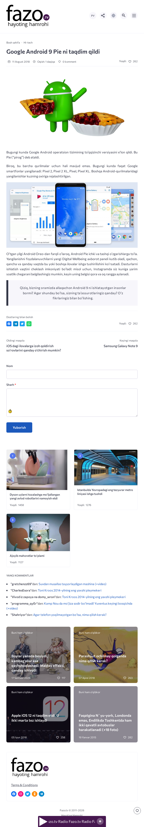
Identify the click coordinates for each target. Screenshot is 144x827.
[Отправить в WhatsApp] (29, 323)
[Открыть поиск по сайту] (123, 15)
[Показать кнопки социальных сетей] (103, 15)
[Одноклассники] (34, 794)
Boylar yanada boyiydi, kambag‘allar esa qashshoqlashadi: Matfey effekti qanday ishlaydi (37, 663)
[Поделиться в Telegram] (15, 323)
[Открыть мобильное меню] (134, 15)
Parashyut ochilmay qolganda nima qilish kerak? (102, 658)
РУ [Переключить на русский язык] (92, 15)
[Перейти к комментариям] (137, 810)
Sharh (11, 384)
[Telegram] (41, 794)
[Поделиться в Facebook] (8, 323)
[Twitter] (27, 794)
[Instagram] (20, 794)
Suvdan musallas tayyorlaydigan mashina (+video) (72, 584)
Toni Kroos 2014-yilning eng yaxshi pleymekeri (69, 590)
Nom (9, 366)
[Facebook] (13, 794)
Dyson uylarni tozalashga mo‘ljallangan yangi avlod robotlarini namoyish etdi (35, 496)
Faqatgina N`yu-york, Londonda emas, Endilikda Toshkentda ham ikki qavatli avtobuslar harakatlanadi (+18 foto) (105, 722)
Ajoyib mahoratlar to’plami (27, 555)
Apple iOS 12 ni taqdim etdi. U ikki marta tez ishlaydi (35, 717)
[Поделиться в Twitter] (22, 323)
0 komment (67, 61)
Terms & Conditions (24, 785)
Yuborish (19, 427)
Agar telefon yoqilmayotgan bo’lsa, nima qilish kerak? (69, 614)
